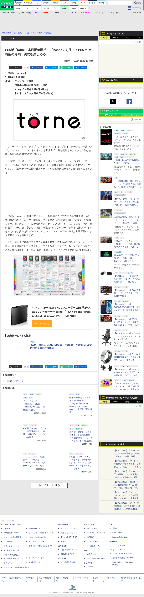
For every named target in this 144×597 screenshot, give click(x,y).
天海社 (115, 528)
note (68, 68)
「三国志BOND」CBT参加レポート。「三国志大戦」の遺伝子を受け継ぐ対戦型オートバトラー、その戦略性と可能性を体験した (127, 187)
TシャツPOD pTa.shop (122, 553)
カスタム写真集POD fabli (123, 558)
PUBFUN (113, 542)
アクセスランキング (115, 33)
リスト (26, 68)
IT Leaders (8, 542)
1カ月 (137, 38)
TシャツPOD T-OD (69, 537)
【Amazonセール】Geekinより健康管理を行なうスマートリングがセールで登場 (127, 357)
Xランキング (112, 111)
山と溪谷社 (62, 546)
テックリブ (88, 563)
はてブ (53, 68)
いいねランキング (132, 115)
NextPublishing (34, 562)
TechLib (90, 567)
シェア (38, 68)
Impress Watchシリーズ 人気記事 (122, 398)
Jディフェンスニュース (96, 533)
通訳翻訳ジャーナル (95, 537)
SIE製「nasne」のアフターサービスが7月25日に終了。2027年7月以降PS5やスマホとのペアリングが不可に (80, 463)
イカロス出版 (89, 525)
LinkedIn (83, 68)
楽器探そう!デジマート (70, 533)
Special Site (112, 80)
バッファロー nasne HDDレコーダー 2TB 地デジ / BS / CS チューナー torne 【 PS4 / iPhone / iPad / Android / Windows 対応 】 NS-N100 (61, 312)
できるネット (9, 563)
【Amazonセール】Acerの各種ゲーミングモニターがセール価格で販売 (127, 293)
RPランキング (110, 115)
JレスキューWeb (93, 542)
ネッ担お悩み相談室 (12, 550)
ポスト (17, 68)
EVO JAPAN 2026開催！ (116, 444)
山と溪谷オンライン (69, 550)
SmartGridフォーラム (37, 528)
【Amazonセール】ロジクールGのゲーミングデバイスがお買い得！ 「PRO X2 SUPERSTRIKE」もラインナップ (127, 282)
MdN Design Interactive (96, 559)
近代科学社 (62, 559)
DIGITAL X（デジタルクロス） (41, 546)
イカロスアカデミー (95, 546)
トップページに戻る (49, 485)
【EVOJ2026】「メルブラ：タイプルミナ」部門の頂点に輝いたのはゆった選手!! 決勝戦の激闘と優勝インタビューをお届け (127, 498)
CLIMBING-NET (67, 554)
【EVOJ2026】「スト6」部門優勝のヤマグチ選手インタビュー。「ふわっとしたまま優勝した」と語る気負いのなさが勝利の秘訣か (127, 467)
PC (66, 13)
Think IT (7, 528)
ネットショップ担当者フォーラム (42, 533)
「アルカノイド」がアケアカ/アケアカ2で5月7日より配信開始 (127, 139)
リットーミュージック (70, 528)
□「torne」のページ (13, 381)
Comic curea (117, 533)
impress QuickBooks (120, 537)
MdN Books (91, 554)
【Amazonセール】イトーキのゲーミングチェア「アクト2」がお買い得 (127, 336)
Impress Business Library (38, 537)
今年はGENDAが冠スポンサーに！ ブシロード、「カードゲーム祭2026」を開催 (127, 220)
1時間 (104, 38)
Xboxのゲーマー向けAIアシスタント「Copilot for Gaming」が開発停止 (126, 258)
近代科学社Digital (68, 562)
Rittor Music (63, 525)
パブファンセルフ (119, 545)
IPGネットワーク (116, 550)
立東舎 (63, 542)
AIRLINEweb (92, 528)
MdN (86, 550)
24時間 (115, 38)
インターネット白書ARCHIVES (16, 567)
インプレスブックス (37, 558)
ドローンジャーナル (12, 546)
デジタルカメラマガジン (13, 559)
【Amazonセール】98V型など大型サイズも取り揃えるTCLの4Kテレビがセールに (127, 322)
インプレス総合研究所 (12, 537)
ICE (110, 525)
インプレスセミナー (37, 542)
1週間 (126, 38)
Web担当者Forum (11, 533)
